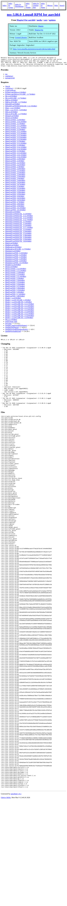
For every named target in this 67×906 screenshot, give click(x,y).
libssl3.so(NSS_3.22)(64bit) (15, 284)
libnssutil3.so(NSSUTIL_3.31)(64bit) (18, 235)
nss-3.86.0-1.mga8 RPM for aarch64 (33, 14)
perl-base (8, 325)
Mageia (40, 26)
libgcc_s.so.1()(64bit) (12, 110)
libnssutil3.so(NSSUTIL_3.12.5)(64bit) (19, 220)
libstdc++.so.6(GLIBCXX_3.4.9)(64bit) (19, 320)
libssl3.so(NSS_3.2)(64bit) (14, 280)
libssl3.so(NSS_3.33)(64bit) (15, 292)
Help (56, 5)
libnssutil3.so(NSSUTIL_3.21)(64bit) (18, 231)
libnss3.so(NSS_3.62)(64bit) (15, 200)
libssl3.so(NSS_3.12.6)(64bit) (15, 271)
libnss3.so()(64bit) (11, 120)
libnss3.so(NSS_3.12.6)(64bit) (15, 139)
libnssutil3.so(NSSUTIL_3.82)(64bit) (18, 243)
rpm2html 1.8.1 (16, 883)
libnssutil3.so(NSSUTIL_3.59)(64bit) (18, 241)
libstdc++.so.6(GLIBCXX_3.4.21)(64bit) (19, 316)
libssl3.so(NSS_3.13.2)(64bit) (15, 272)
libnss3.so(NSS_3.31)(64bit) (15, 173)
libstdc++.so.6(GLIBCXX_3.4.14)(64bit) (19, 308)
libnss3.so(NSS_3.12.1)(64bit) (15, 133)
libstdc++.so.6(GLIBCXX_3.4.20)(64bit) (19, 314)
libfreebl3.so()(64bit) (12, 106)
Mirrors (50, 5)
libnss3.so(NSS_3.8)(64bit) (14, 206)
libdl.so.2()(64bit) (11, 102)
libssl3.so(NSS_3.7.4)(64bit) (15, 296)
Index (5, 5)
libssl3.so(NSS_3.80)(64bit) (15, 298)
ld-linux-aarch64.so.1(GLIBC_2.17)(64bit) (20, 96)
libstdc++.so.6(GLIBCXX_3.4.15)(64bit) (19, 310)
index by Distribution (19, 5)
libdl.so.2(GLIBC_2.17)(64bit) (16, 104)
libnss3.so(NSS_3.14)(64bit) (15, 147)
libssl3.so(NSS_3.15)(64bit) (15, 276)
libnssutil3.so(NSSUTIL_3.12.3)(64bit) (19, 218)
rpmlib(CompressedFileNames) (16, 327)
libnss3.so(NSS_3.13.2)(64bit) (15, 145)
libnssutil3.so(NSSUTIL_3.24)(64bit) (18, 233)
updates (52, 20)
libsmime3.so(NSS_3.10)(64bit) (16, 255)
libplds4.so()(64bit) (12, 247)
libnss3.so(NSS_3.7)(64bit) (14, 204)
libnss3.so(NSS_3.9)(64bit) (14, 208)
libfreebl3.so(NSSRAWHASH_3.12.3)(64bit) (21, 108)
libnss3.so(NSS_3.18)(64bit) (15, 161)
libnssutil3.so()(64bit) (12, 214)
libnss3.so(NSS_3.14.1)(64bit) (15, 149)
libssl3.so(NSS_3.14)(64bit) (15, 274)
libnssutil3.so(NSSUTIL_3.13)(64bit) (18, 223)
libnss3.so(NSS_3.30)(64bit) (15, 171)
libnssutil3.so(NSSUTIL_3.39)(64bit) (18, 239)
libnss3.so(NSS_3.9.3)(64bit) (15, 212)
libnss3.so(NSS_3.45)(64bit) (15, 184)
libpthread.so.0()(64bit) (13, 249)
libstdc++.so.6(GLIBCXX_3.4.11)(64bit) (19, 306)
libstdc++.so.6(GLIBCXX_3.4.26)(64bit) (19, 318)
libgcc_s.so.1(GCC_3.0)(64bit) (16, 112)
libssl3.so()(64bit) (11, 269)
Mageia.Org (39, 30)
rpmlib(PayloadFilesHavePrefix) (16, 331)
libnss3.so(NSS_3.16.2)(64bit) (15, 159)
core (45, 20)
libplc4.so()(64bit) (11, 245)
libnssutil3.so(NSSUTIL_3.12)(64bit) (18, 216)
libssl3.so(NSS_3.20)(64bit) (15, 282)
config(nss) (9, 78)
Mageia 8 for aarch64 (26, 20)
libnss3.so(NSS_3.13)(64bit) (15, 143)
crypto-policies (10, 92)
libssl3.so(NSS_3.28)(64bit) (15, 290)
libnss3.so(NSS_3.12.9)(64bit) (15, 141)
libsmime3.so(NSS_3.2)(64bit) (16, 257)
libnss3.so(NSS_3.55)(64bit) (15, 192)
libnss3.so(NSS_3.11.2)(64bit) (15, 127)
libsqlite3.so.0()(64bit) (13, 267)
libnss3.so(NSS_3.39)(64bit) (15, 178)
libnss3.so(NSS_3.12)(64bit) (15, 131)
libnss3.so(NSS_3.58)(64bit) (15, 194)
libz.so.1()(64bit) (11, 321)
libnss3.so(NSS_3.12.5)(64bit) (15, 137)
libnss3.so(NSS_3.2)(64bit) (14, 163)
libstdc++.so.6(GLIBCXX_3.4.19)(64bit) (19, 312)
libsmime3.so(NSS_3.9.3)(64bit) (16, 265)
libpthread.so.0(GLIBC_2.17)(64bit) (18, 251)
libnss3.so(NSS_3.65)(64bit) (15, 202)
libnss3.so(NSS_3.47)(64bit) (15, 186)
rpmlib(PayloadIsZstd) (13, 333)
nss (6, 76)
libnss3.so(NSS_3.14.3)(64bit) (15, 151)
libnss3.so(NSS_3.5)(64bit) (14, 188)
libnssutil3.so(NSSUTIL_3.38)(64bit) (18, 237)
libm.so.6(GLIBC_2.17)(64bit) (16, 116)
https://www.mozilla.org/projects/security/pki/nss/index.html (34, 49)
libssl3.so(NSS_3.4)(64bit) (14, 294)
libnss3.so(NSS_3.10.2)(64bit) (15, 124)
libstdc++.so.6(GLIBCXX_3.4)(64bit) (18, 304)
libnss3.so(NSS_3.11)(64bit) (15, 126)
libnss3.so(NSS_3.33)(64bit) (15, 174)
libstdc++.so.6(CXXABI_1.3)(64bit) (18, 302)
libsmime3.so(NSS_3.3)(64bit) (16, 259)
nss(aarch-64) (10, 80)
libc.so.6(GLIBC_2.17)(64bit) (15, 100)
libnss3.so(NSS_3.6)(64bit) (14, 198)
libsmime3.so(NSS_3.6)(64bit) (16, 263)
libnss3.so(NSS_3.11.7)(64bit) (15, 129)
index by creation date (36, 5)
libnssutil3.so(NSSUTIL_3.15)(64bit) (18, 227)
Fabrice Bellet (6, 887)
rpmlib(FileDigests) (12, 329)
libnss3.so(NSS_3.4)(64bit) (14, 180)
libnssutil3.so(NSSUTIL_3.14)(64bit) (18, 225)
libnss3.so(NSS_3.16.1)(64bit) (15, 157)
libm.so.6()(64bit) (11, 114)
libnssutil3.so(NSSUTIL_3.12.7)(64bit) (19, 222)
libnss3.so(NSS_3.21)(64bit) (15, 165)
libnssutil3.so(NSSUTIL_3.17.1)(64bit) (19, 229)
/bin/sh (7, 88)
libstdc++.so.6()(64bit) (13, 300)
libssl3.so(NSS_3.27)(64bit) (15, 288)
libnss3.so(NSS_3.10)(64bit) (15, 122)
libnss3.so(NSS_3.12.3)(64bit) (15, 135)
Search (62, 5)
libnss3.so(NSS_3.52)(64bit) (15, 190)
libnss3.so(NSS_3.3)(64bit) (14, 169)
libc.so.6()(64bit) (11, 98)
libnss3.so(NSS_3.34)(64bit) (15, 176)
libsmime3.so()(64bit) (12, 253)
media (39, 20)
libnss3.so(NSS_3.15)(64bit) (15, 153)
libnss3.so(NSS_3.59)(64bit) (15, 196)
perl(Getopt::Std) (11, 323)
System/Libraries (21, 37)
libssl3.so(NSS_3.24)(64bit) (15, 286)
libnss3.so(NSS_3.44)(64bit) (15, 182)
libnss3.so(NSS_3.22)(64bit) (15, 167)
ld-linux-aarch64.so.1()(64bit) (15, 94)
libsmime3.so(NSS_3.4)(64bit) (16, 261)
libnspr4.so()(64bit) (12, 118)
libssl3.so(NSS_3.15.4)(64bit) (15, 278)
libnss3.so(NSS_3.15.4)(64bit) (15, 155)
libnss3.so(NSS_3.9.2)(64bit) (15, 210)
